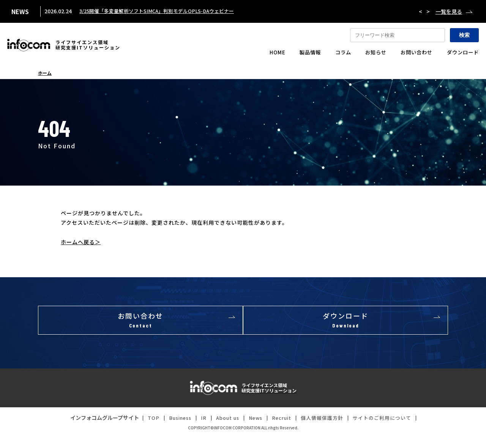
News (254, 420)
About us (223, 420)
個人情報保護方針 (326, 420)
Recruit (282, 420)
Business (173, 420)
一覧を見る (449, 11)
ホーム (45, 73)
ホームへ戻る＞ (81, 242)
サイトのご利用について (389, 420)
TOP (144, 420)
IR (198, 420)
